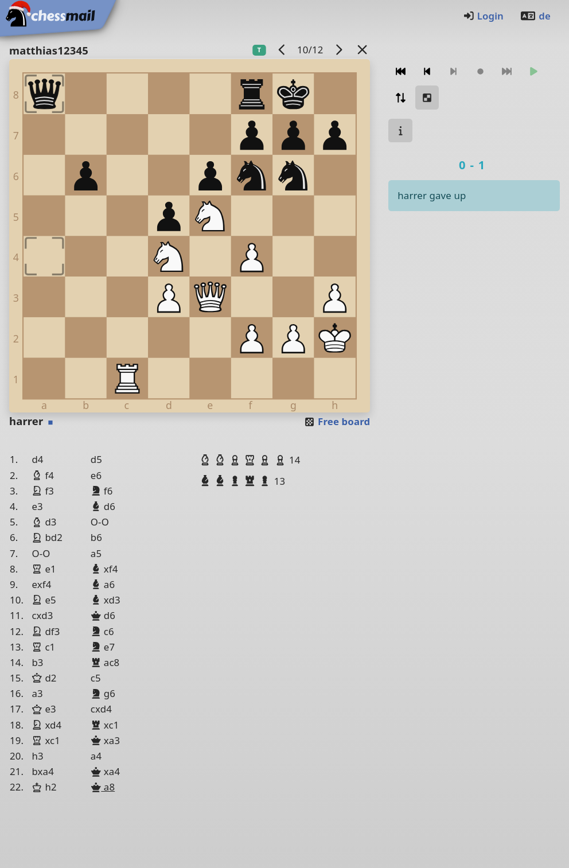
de (535, 15)
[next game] (338, 49)
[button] (206, 459)
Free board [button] (337, 421)
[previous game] (282, 49)
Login (483, 15)
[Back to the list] (362, 49)
